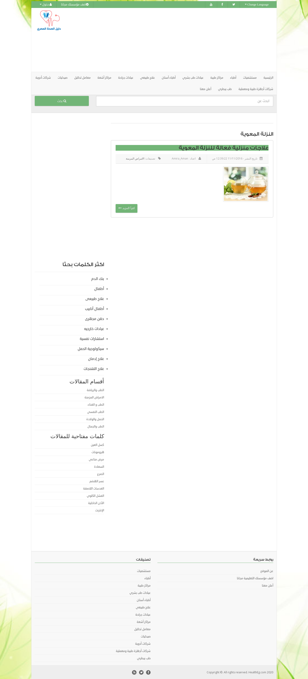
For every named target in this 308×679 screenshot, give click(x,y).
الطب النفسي (95, 412)
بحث (61, 101)
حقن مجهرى (94, 318)
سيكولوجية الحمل (91, 348)
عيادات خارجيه (94, 328)
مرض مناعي (96, 459)
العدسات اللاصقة (93, 488)
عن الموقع (267, 571)
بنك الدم (97, 278)
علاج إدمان (96, 358)
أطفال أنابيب (94, 308)
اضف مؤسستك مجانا (75, 4)
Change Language (257, 4)
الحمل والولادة (95, 419)
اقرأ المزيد (126, 208)
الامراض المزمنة (135, 158)
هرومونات (98, 452)
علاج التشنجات (94, 368)
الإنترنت (99, 510)
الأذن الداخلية (96, 503)
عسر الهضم (96, 481)
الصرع (100, 474)
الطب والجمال (95, 426)
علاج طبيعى (94, 298)
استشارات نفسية (92, 338)
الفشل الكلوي (95, 496)
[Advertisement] (179, 40)
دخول (46, 4)
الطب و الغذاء (96, 404)
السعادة (99, 466)
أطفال (99, 288)
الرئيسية (268, 77)
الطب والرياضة (95, 390)
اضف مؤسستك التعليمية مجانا (255, 578)
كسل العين (97, 445)
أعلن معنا (205, 89)
